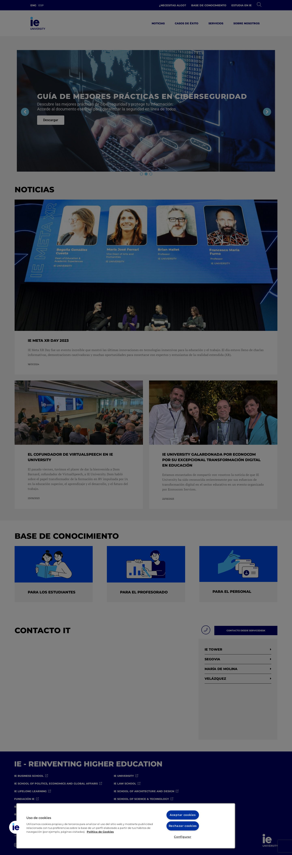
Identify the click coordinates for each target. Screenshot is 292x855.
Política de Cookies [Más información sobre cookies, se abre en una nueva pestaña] (100, 831)
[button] (15, 827)
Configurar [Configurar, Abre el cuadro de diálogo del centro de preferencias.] (182, 837)
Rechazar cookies (183, 826)
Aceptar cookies (183, 815)
